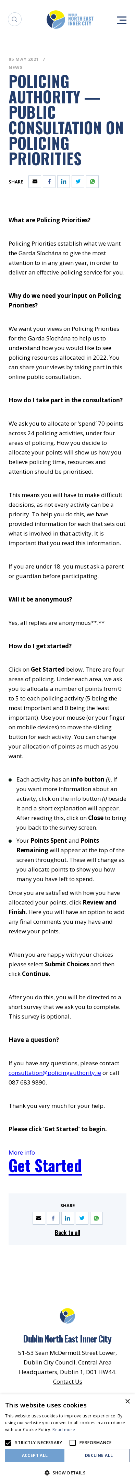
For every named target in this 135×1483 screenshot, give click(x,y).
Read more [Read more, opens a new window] (63, 1430)
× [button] (127, 1401)
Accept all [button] (35, 1455)
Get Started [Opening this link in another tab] (45, 1165)
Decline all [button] (99, 1455)
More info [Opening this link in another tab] (22, 1152)
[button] (67, 1472)
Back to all (67, 1232)
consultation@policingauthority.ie (55, 1073)
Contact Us (67, 1381)
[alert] (67, 1438)
